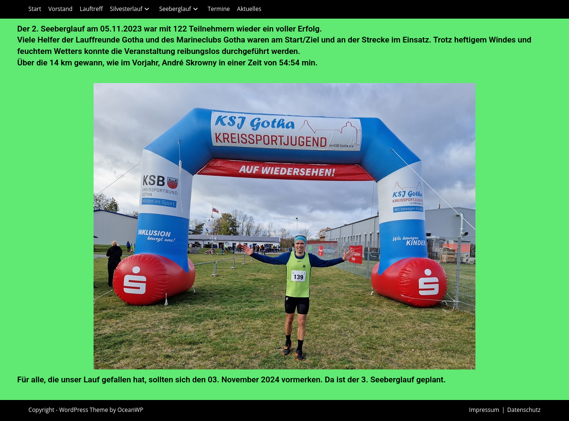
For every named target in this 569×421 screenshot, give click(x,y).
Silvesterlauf (131, 9)
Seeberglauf (179, 9)
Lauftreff (91, 9)
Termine (219, 9)
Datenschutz (524, 410)
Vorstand (60, 9)
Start (35, 9)
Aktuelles (249, 9)
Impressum (484, 410)
